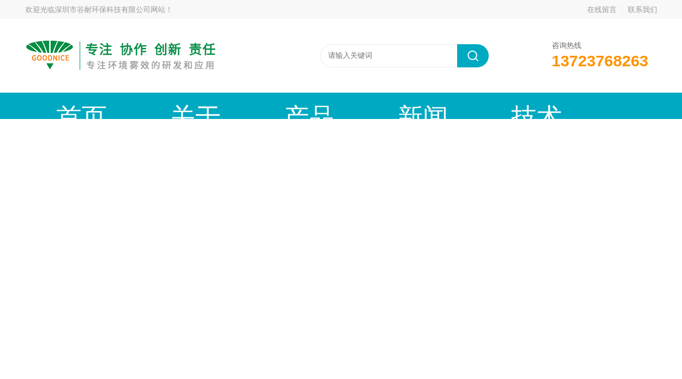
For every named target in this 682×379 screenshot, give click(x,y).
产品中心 (200, 105)
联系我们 (642, 9)
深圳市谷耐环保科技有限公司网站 (110, 9)
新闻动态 (270, 105)
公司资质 (480, 105)
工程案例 (410, 105)
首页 (60, 105)
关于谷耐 (130, 105)
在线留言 (602, 9)
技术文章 (340, 105)
